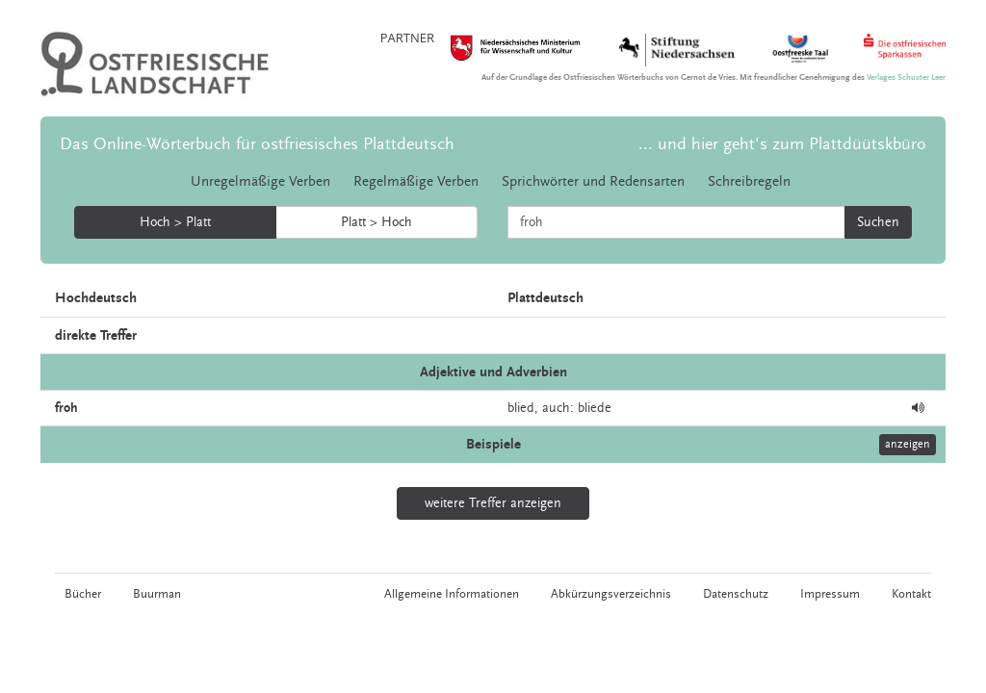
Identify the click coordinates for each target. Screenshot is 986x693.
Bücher (83, 594)
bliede (594, 408)
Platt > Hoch (376, 222)
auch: (558, 408)
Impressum (830, 594)
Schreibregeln (749, 181)
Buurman (157, 594)
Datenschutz (735, 594)
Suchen (878, 222)
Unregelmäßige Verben (260, 181)
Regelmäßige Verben (416, 181)
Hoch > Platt (175, 222)
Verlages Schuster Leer (906, 77)
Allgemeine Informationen (451, 594)
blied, (522, 408)
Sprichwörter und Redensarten (593, 181)
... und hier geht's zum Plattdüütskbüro (782, 144)
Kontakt (911, 594)
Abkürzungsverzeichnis (611, 594)
